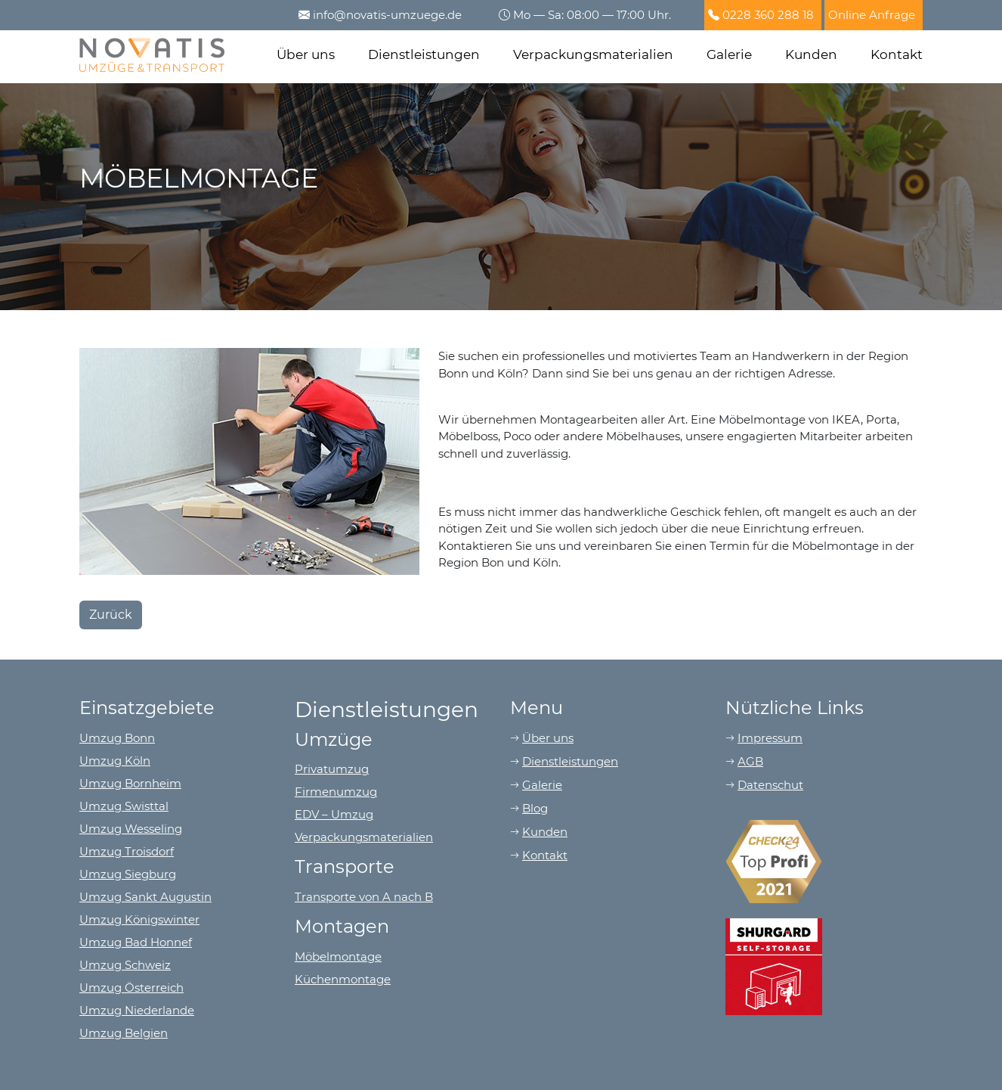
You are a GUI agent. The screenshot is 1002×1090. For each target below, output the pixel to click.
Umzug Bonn (117, 738)
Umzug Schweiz (125, 965)
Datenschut (770, 785)
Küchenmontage (343, 979)
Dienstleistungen (424, 54)
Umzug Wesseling (130, 828)
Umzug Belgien (123, 1033)
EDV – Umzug (334, 814)
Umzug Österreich (131, 987)
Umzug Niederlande (136, 1010)
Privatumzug (332, 769)
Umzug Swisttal (124, 806)
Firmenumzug (336, 791)
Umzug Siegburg (127, 874)
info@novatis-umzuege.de (387, 15)
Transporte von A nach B (364, 897)
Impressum (770, 738)
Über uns (306, 54)
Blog (535, 808)
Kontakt (897, 54)
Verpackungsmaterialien (593, 54)
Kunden (811, 54)
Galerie (729, 54)
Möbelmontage (338, 956)
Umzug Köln (114, 760)
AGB (750, 761)
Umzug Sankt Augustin (145, 897)
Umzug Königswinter (139, 919)
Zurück (110, 614)
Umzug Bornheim (130, 783)
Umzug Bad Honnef (135, 942)
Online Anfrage (871, 15)
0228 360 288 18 (768, 15)
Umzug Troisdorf (126, 851)
